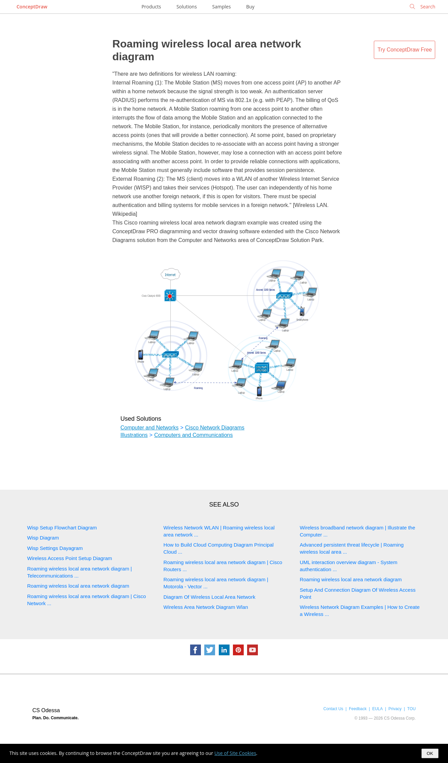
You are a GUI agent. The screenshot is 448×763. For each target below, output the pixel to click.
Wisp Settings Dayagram (55, 548)
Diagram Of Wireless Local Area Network (209, 597)
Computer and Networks (149, 427)
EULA (377, 708)
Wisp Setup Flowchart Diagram (62, 527)
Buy (250, 6)
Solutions (186, 6)
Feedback (357, 708)
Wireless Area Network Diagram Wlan (205, 607)
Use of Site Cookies (235, 753)
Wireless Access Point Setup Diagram (69, 558)
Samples (221, 6)
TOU (411, 708)
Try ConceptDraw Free (405, 50)
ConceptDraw (32, 6)
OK (430, 753)
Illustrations (134, 435)
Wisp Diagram (43, 538)
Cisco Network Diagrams (214, 427)
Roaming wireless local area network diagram (78, 586)
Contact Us (333, 708)
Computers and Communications (193, 435)
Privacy (394, 708)
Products (151, 6)
